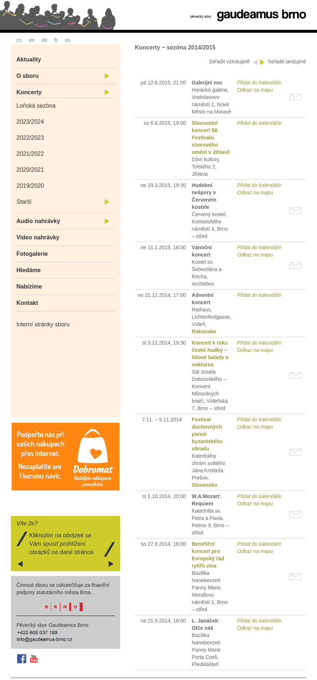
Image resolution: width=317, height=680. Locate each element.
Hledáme (28, 270)
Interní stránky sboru (43, 324)
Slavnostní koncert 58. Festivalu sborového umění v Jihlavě (211, 137)
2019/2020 (30, 186)
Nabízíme (29, 286)
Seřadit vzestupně (230, 61)
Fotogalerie (32, 254)
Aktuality (28, 59)
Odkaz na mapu (255, 90)
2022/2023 (30, 138)
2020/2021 (30, 170)
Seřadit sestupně (287, 61)
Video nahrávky (37, 237)
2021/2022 (30, 154)
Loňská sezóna (36, 106)
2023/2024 (30, 122)
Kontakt (27, 303)
